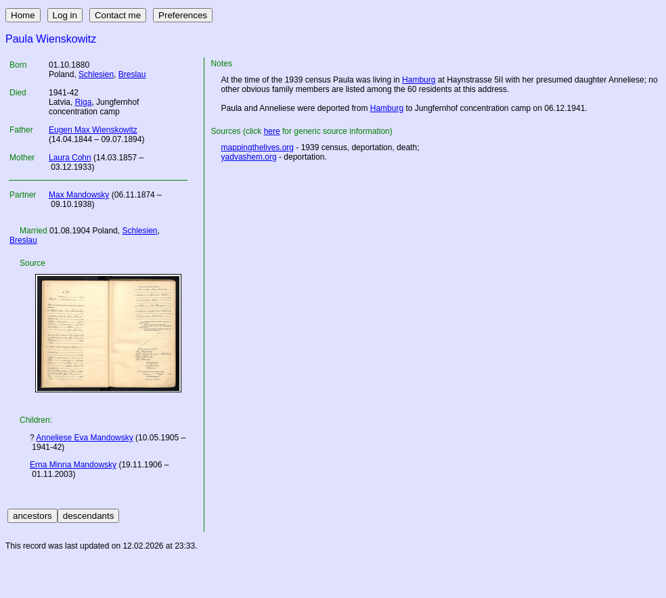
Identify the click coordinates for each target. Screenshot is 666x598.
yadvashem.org (249, 157)
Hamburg (418, 80)
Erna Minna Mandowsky (73, 464)
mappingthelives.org (257, 147)
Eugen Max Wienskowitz (93, 130)
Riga (83, 102)
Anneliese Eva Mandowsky (84, 437)
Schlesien (96, 74)
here (272, 131)
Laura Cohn (70, 157)
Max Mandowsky (79, 195)
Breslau (132, 74)
